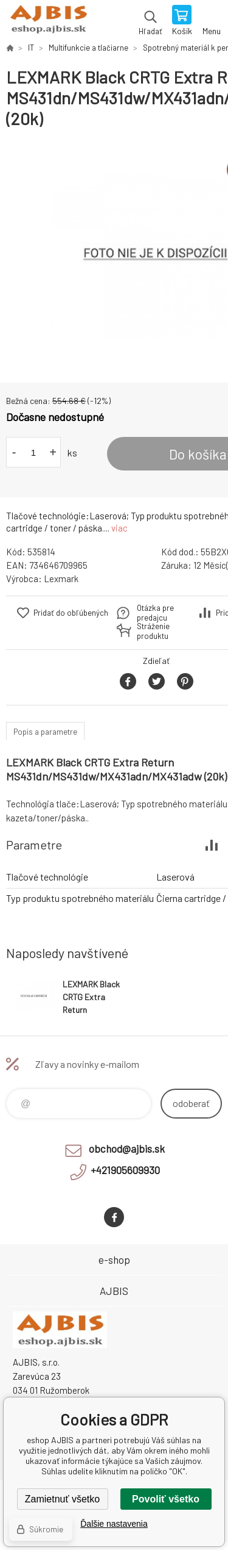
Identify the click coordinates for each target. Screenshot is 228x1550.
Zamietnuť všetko (62, 1499)
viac (119, 527)
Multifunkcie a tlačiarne (88, 47)
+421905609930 (125, 1170)
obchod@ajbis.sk (127, 1148)
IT (31, 47)
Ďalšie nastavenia (114, 1524)
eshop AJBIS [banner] (47, 21)
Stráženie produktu (153, 631)
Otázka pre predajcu (155, 613)
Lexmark (61, 578)
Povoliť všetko (165, 1499)
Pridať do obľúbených (70, 613)
